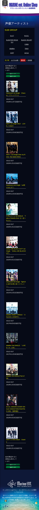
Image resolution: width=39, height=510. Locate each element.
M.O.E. (26, 36)
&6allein (12, 48)
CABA (27, 44)
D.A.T (12, 36)
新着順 (30, 60)
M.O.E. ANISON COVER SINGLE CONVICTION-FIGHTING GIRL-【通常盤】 (15, 409)
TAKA (26, 48)
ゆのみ (26, 53)
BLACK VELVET (26, 40)
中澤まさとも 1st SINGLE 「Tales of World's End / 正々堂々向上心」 (16, 218)
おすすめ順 (14, 60)
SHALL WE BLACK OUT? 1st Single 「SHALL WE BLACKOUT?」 (16, 251)
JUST (12, 53)
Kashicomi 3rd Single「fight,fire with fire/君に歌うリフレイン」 (16, 284)
